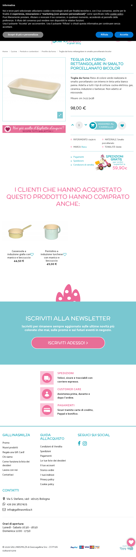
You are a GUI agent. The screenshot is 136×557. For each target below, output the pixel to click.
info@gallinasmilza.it (19, 509)
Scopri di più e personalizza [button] (23, 34)
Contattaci (7, 474)
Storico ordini (47, 470)
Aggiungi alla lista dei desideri (122, 125)
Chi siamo (7, 457)
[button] (131, 5)
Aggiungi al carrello (102, 125)
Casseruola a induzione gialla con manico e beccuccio (19, 254)
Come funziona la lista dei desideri (16, 463)
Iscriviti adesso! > (68, 343)
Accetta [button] (124, 34)
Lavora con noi (10, 470)
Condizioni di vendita (83, 165)
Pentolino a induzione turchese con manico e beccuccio (52, 256)
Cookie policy (47, 484)
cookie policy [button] (116, 14)
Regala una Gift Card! (13, 452)
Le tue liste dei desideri (53, 460)
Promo (6, 442)
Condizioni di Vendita (51, 446)
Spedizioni (78, 161)
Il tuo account (47, 465)
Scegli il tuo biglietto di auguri (34, 130)
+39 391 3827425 (17, 504)
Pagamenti (78, 157)
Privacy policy (47, 479)
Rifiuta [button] (104, 34)
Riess (84, 147)
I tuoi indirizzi (47, 475)
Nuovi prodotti (10, 447)
